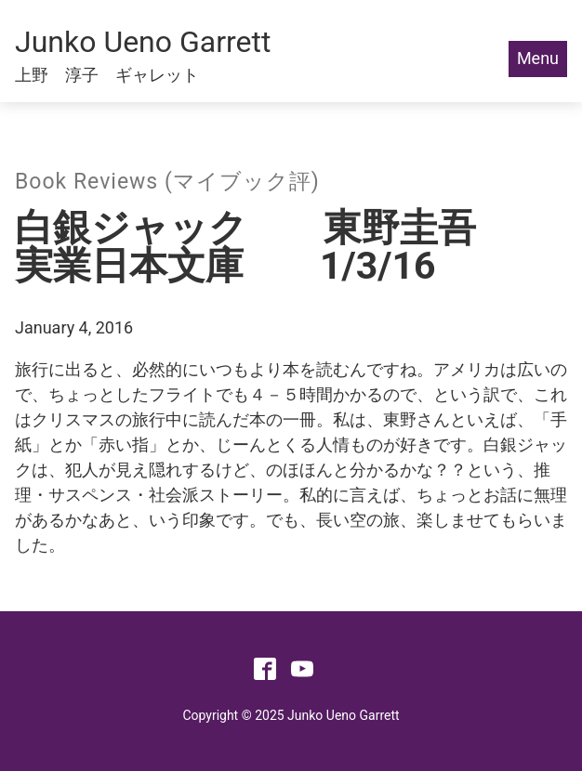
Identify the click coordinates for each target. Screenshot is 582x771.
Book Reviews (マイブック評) (167, 181)
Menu (538, 58)
